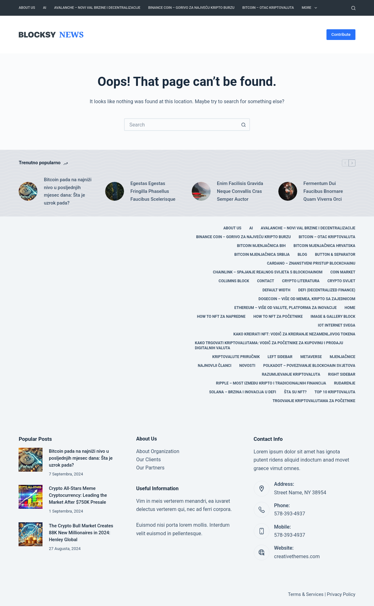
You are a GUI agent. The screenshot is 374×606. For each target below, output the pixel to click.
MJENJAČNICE (342, 357)
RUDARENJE (344, 383)
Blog (302, 254)
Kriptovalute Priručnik (236, 357)
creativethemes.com (297, 556)
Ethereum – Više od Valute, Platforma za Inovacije (285, 308)
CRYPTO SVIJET (341, 281)
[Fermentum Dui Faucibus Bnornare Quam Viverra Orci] (287, 191)
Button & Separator (335, 254)
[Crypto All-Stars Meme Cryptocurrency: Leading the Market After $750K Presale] (30, 497)
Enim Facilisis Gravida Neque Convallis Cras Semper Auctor (240, 191)
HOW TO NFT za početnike (278, 316)
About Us (27, 8)
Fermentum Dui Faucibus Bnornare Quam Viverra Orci (323, 191)
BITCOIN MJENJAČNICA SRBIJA (262, 254)
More (311, 8)
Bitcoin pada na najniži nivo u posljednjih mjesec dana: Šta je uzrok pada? (67, 191)
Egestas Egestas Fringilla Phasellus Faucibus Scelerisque (152, 191)
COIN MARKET (342, 272)
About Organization (157, 451)
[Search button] (243, 124)
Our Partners (150, 468)
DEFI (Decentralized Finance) (326, 290)
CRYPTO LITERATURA (301, 281)
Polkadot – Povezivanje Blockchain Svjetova (309, 365)
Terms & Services (306, 594)
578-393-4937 (289, 514)
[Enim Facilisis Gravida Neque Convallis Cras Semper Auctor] (201, 191)
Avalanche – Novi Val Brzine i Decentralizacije (97, 8)
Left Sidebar (280, 357)
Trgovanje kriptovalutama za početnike (314, 401)
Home (350, 308)
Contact (265, 281)
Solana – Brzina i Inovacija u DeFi (242, 392)
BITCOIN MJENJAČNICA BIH (261, 246)
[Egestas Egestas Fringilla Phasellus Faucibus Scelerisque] (114, 191)
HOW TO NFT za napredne (221, 316)
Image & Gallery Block (332, 316)
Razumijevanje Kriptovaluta (291, 374)
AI (44, 8)
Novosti (247, 365)
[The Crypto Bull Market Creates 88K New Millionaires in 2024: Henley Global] (30, 534)
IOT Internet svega (336, 325)
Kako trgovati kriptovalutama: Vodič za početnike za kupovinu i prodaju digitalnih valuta (269, 345)
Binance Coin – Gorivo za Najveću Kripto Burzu (191, 8)
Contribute (340, 34)
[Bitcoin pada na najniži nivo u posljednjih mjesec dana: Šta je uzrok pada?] (28, 191)
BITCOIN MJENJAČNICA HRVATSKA (324, 246)
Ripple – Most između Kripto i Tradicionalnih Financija (271, 383)
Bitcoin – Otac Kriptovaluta (268, 8)
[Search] (353, 8)
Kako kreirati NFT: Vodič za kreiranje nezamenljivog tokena (294, 334)
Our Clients (148, 460)
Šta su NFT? (295, 392)
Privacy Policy (341, 594)
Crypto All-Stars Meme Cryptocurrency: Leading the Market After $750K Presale (78, 495)
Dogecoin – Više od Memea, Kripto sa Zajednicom (306, 299)
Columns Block (233, 281)
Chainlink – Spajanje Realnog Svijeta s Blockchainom (267, 272)
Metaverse (311, 357)
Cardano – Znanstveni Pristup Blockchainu (311, 263)
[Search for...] (180, 124)
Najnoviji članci (214, 365)
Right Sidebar (341, 374)
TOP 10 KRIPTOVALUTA (334, 392)
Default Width (277, 290)
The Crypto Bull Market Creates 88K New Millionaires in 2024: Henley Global (81, 532)
